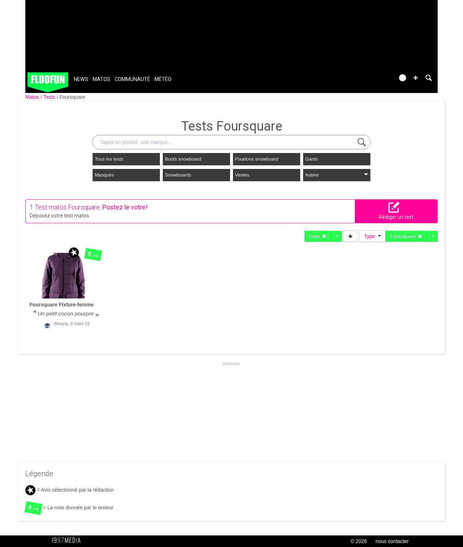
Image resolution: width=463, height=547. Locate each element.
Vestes (242, 175)
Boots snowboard (183, 159)
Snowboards (178, 175)
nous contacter (392, 541)
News (81, 79)
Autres (336, 175)
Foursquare (72, 97)
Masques (104, 175)
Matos (101, 79)
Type (372, 236)
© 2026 (359, 541)
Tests (50, 97)
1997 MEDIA (68, 540)
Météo (162, 79)
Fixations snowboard (256, 159)
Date (317, 236)
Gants (311, 159)
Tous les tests (109, 159)
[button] (416, 78)
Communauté (132, 79)
